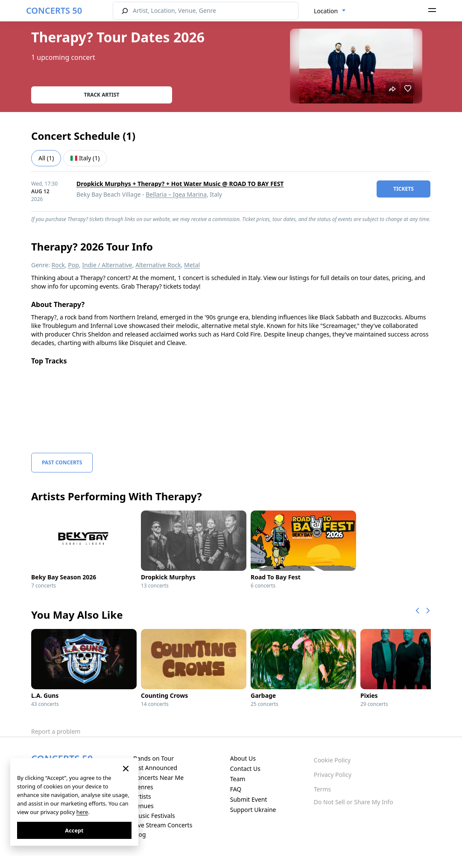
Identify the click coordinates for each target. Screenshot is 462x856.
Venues (143, 806)
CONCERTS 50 (54, 10)
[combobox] (330, 11)
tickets (403, 188)
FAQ (236, 789)
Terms (322, 789)
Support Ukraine (253, 810)
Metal (192, 265)
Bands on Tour (153, 758)
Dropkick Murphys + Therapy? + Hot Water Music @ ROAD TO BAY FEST (180, 184)
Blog (139, 834)
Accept (74, 830)
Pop (73, 265)
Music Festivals (154, 816)
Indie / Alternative (107, 265)
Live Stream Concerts (162, 825)
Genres (143, 787)
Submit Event (248, 799)
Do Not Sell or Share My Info (353, 802)
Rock (58, 265)
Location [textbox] (326, 11)
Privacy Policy (332, 774)
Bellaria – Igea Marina (176, 194)
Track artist (102, 94)
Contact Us (245, 768)
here (82, 812)
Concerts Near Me (158, 777)
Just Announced (155, 768)
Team (238, 779)
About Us (243, 758)
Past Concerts (62, 462)
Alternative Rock (158, 265)
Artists (142, 796)
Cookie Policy (332, 760)
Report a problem (55, 731)
